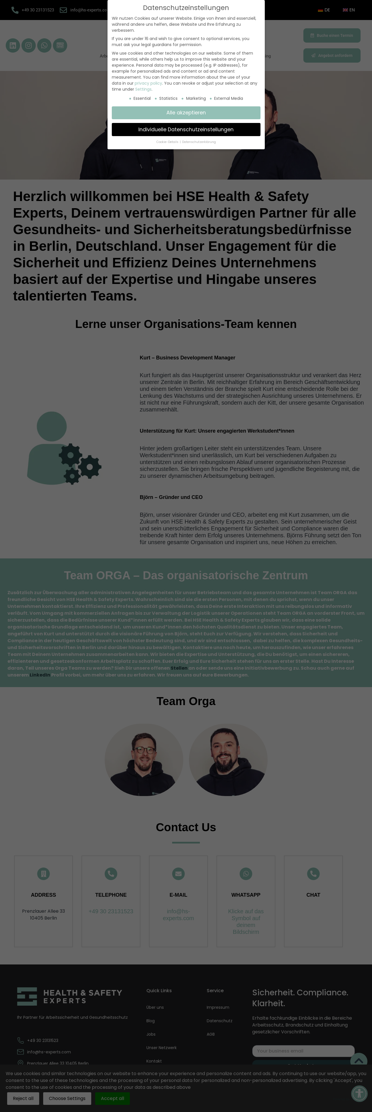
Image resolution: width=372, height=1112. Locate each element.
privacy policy (148, 83)
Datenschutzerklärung (199, 142)
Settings (143, 89)
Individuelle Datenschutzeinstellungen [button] (186, 129)
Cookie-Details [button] (167, 142)
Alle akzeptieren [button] (186, 112)
